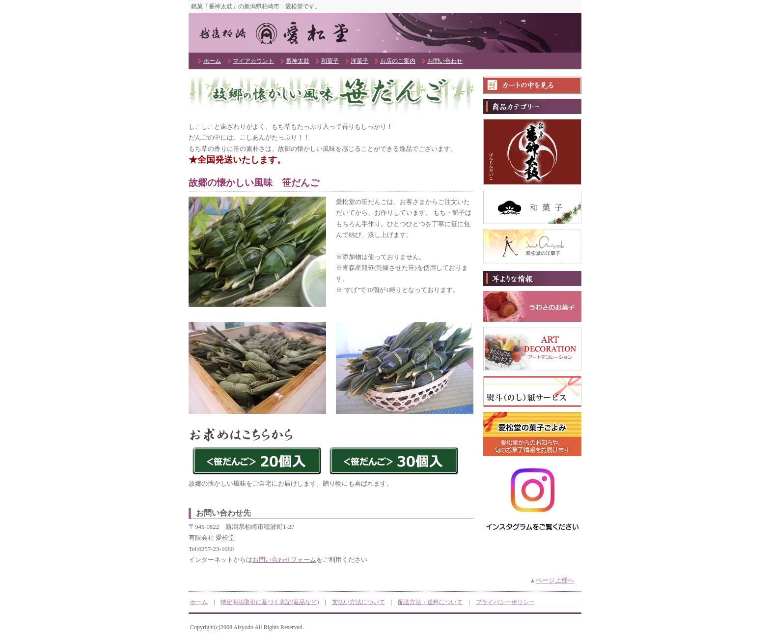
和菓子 (330, 61)
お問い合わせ (445, 61)
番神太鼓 (297, 61)
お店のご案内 (397, 61)
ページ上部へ (555, 580)
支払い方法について (358, 602)
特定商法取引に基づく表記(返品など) (269, 602)
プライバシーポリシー (505, 602)
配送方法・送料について (430, 602)
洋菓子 (359, 61)
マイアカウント (253, 61)
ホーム (212, 61)
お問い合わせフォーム (284, 559)
